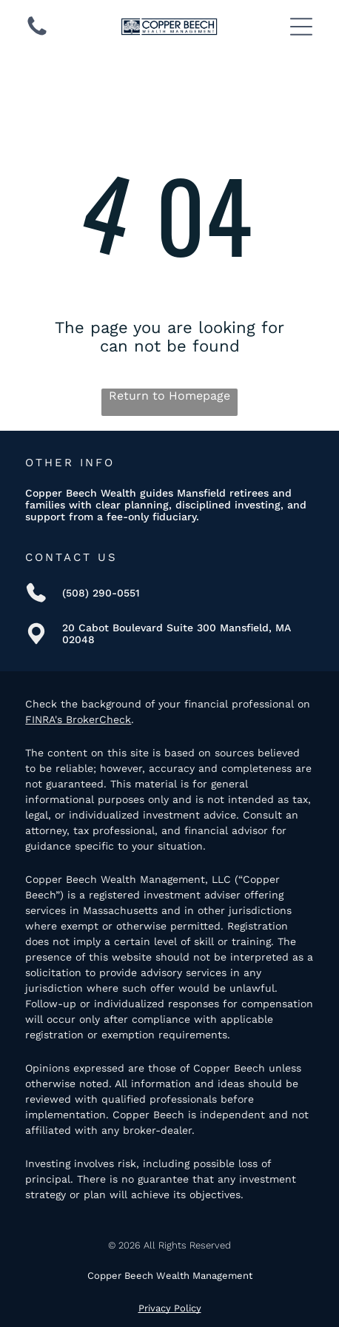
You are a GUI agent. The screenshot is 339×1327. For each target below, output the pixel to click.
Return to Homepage (169, 396)
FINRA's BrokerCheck (78, 719)
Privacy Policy (169, 1308)
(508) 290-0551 (101, 593)
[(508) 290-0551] (37, 34)
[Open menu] (301, 27)
